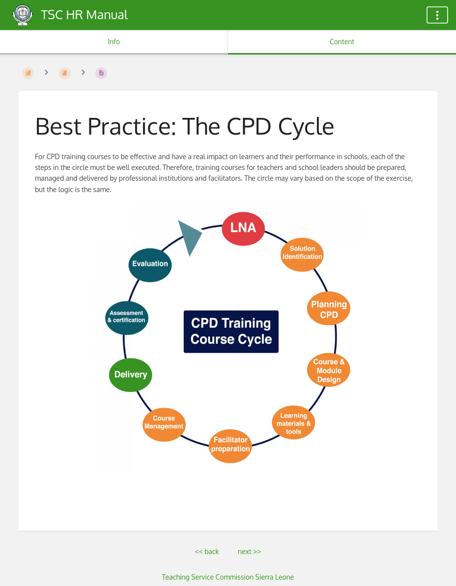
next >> (249, 551)
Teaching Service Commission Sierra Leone (228, 577)
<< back (207, 551)
